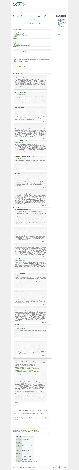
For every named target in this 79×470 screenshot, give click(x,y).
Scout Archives (60, 21)
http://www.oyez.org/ (18, 275)
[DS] (19, 320)
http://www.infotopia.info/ (18, 191)
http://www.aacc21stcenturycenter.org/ (20, 94)
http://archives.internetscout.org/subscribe (31, 430)
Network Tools (15, 46)
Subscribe (59, 34)
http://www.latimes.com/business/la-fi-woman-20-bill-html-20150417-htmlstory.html (27, 368)
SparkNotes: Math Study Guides (18, 34)
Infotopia (14, 37)
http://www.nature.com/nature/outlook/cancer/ (21, 109)
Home (14, 10)
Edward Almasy (18, 442)
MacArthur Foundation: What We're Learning (20, 40)
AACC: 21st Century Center (17, 31)
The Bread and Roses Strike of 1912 (18, 33)
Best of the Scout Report (62, 22)
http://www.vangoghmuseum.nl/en (20, 260)
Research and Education (17, 29)
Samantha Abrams (19, 448)
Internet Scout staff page (33, 461)
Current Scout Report (61, 19)
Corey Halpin (18, 450)
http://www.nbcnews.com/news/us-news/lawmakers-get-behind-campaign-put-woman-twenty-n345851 (30, 362)
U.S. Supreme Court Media (17, 43)
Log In (64, 10)
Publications (26, 10)
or (62, 10)
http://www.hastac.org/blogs (19, 245)
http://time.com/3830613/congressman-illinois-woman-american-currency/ (25, 365)
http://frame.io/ (17, 343)
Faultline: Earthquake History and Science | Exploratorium (21, 45)
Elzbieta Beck (18, 447)
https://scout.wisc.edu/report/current (18, 64)
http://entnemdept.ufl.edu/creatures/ (20, 158)
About (39, 10)
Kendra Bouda (18, 445)
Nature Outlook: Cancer (16, 32)
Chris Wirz (17, 456)
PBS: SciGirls (15, 36)
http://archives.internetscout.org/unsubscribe (32, 431)
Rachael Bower (18, 444)
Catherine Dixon (18, 439)
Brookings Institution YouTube (17, 44)
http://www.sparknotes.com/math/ (20, 142)
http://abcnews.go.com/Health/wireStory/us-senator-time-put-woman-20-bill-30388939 (27, 371)
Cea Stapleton (18, 453)
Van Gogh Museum (16, 42)
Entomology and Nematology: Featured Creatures (20, 35)
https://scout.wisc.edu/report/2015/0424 (19, 66)
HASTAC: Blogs (15, 41)
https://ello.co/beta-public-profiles (20, 328)
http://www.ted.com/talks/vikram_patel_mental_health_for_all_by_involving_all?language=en (28, 211)
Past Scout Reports (61, 20)
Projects (20, 10)
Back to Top (44, 121)
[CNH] (33, 119)
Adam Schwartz (18, 459)
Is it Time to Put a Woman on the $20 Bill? (19, 51)
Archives (34, 10)
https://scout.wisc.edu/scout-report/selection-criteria (20, 61)
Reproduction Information (32, 467)
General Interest (15, 38)
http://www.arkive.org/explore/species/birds (21, 77)
